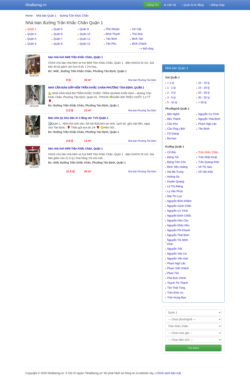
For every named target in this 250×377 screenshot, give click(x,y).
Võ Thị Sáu (205, 166)
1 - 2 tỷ (171, 87)
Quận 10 (85, 33)
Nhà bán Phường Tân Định (142, 80)
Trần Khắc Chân (208, 152)
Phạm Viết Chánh (178, 268)
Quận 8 (58, 43)
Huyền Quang (175, 181)
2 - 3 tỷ (171, 92)
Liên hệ (170, 5)
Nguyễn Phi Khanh (178, 230)
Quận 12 (85, 43)
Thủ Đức (137, 33)
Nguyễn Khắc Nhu (178, 225)
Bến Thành (173, 118)
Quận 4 (31, 43)
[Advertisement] (193, 38)
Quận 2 (31, 33)
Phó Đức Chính (176, 278)
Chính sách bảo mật (168, 373)
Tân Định (204, 128)
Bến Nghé (173, 114)
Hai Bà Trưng (175, 171)
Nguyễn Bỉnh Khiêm (179, 201)
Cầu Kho (172, 123)
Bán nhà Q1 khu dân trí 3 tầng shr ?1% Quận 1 (78, 117)
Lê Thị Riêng (175, 186)
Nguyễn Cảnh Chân (179, 205)
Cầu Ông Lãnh (176, 128)
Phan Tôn (173, 273)
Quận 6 (58, 33)
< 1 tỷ (170, 82)
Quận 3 (31, 38)
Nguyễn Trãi (174, 248)
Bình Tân (137, 38)
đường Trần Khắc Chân (74, 15)
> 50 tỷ (202, 102)
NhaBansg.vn (35, 5)
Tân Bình (111, 38)
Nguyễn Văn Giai (177, 258)
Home (29, 15)
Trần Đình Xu (175, 292)
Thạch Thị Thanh (177, 282)
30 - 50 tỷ (204, 97)
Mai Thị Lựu (174, 196)
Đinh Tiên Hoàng (177, 166)
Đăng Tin (152, 5)
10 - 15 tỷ (204, 82)
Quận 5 (58, 29)
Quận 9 (84, 29)
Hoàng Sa (173, 176)
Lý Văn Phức (175, 191)
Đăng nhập (217, 5)
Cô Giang (173, 133)
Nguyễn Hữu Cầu (177, 220)
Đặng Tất (173, 157)
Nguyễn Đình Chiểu (179, 215)
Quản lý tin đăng (193, 5)
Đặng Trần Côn (176, 162)
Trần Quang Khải (208, 162)
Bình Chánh (139, 43)
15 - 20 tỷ (204, 87)
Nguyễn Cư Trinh (208, 114)
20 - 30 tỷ (204, 92)
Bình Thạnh (113, 33)
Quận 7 (58, 38)
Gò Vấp (136, 29)
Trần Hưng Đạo (176, 297)
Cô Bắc (171, 152)
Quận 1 (31, 29)
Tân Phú (111, 43)
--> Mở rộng (146, 48)
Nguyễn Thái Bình (209, 118)
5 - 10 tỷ (172, 102)
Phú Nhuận (113, 29)
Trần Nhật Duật (207, 157)
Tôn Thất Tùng (176, 287)
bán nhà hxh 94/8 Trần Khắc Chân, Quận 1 (75, 57)
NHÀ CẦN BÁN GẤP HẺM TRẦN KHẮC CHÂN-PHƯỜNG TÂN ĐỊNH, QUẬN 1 (96, 87)
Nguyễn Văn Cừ (177, 253)
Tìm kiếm (193, 348)
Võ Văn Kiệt (205, 171)
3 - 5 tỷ (171, 97)
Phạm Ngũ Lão (207, 123)
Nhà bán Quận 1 (46, 15)
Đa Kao (171, 138)
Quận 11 (85, 38)
